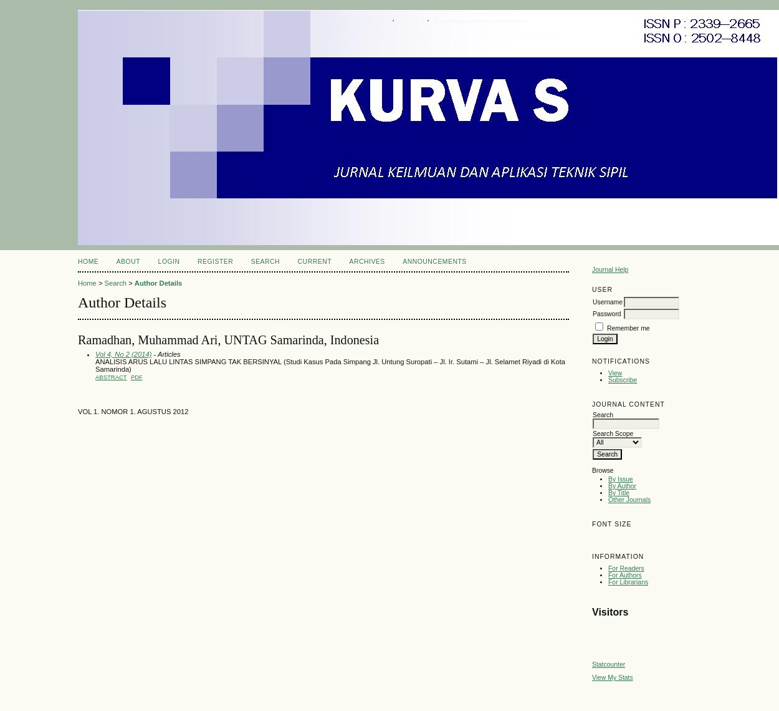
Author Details (158, 283)
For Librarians (628, 582)
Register (215, 261)
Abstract (111, 377)
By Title (618, 493)
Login (169, 261)
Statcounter (608, 664)
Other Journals (629, 499)
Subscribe (622, 380)
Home (88, 261)
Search (265, 261)
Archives (367, 261)
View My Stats (612, 677)
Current (315, 261)
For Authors (625, 575)
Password (607, 314)
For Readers (626, 568)
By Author (622, 486)
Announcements (435, 261)
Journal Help (610, 269)
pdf (137, 377)
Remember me (628, 328)
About (128, 261)
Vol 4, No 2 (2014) (123, 354)
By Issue (620, 479)
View (615, 373)
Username (608, 302)
